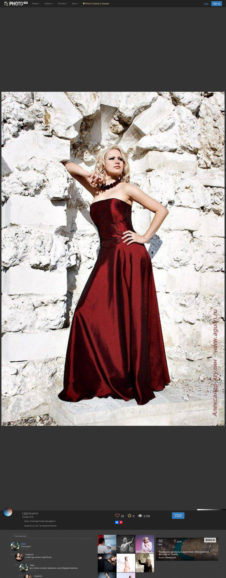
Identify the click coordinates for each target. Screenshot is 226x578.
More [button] (75, 4)
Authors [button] (49, 4)
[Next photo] (223, 252)
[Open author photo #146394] (126, 544)
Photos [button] (36, 4)
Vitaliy (23, 544)
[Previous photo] (3, 252)
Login (206, 4)
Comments (20, 536)
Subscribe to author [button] (178, 515)
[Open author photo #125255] (107, 563)
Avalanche (28, 517)
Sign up (216, 4)
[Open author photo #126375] (144, 544)
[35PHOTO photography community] (16, 3)
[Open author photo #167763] (107, 544)
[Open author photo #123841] (144, 563)
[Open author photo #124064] (126, 563)
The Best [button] (63, 4)
